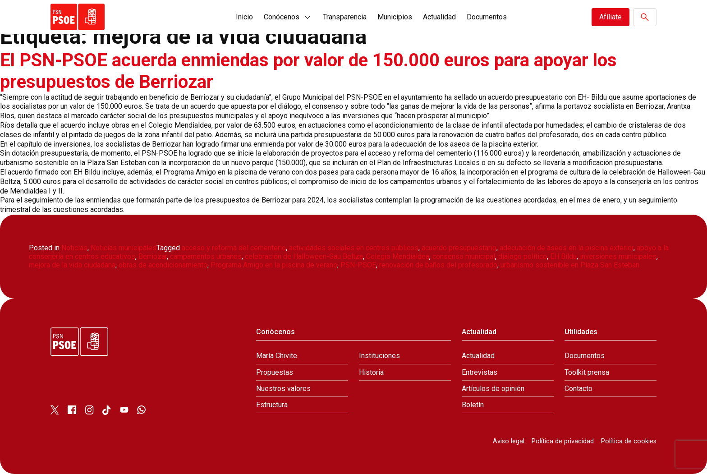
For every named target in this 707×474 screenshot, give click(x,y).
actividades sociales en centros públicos (353, 248)
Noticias (74, 248)
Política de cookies (628, 441)
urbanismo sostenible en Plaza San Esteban (569, 265)
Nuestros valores (283, 388)
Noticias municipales (123, 248)
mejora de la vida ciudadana (72, 265)
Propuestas (274, 372)
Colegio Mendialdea (397, 256)
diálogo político (522, 256)
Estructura (272, 404)
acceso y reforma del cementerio (234, 248)
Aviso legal (508, 441)
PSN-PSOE (358, 265)
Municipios (394, 17)
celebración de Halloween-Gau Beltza (304, 256)
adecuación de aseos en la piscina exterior (567, 248)
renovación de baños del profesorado (438, 265)
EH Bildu (563, 256)
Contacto (578, 388)
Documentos (487, 17)
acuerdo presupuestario (459, 248)
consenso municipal (463, 256)
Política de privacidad (563, 441)
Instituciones (379, 355)
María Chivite (276, 355)
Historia (371, 372)
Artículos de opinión (493, 388)
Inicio (244, 17)
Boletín (473, 404)
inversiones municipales (618, 256)
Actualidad (439, 17)
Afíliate (610, 17)
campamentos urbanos (206, 256)
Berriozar (152, 256)
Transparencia (345, 17)
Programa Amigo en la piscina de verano (274, 265)
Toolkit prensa (587, 372)
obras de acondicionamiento (163, 265)
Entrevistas (479, 372)
